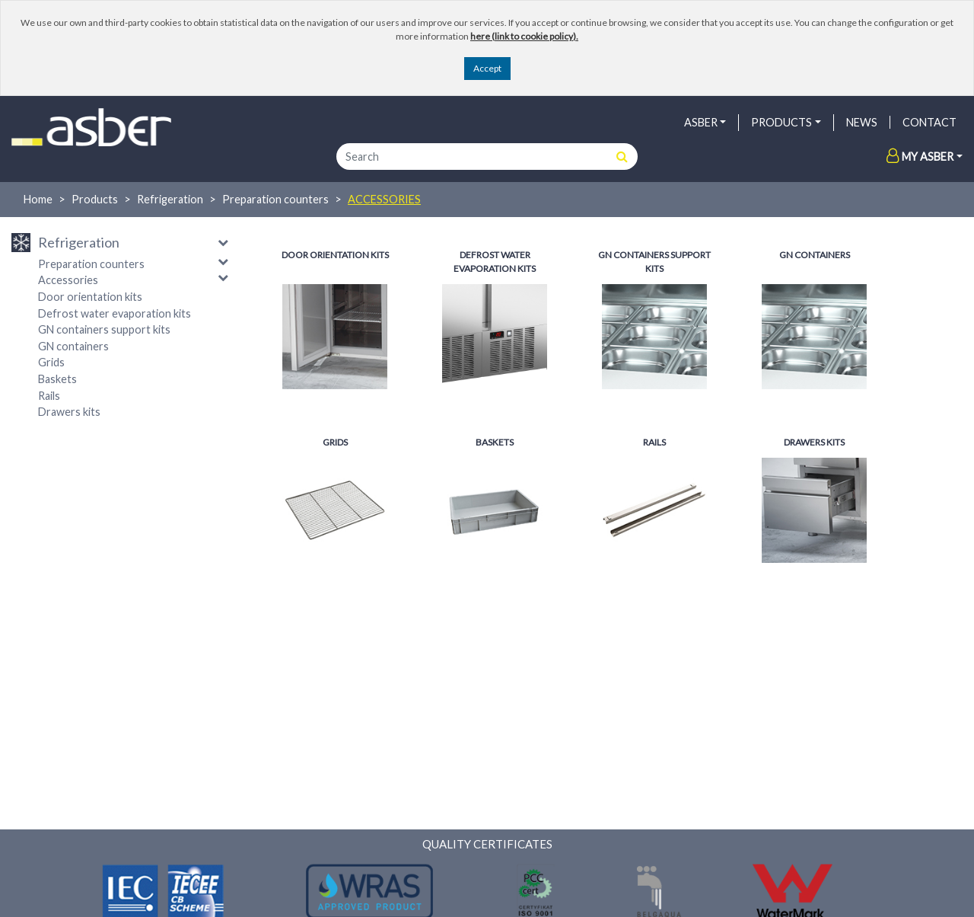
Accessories (384, 199)
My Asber (919, 156)
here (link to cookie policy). (524, 36)
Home (38, 199)
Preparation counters (275, 199)
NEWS (861, 122)
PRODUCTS (781, 122)
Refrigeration (170, 199)
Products (95, 199)
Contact (929, 122)
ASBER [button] (701, 122)
